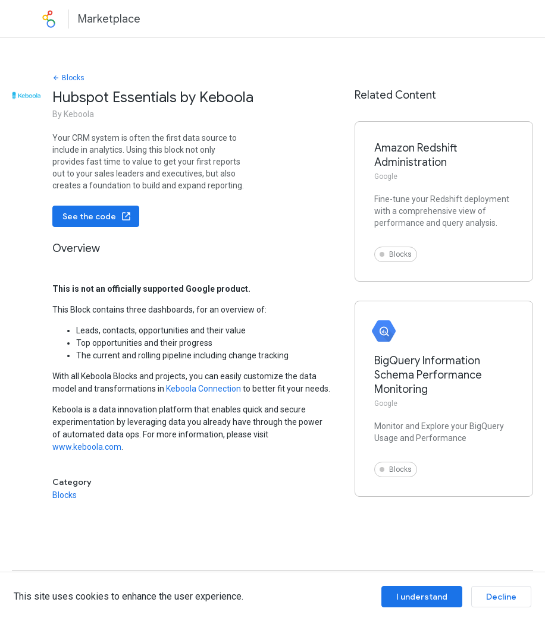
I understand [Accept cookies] (421, 596)
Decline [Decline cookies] (501, 596)
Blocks (68, 78)
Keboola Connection (203, 388)
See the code (96, 216)
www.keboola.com (86, 447)
